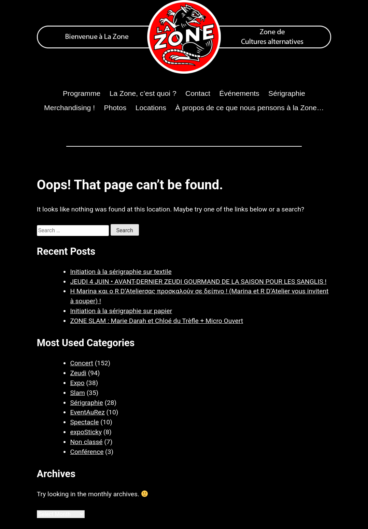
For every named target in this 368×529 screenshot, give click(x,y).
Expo (77, 383)
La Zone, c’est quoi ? (143, 93)
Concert (81, 363)
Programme (81, 93)
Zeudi (78, 373)
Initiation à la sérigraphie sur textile (120, 272)
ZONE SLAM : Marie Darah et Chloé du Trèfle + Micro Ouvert (156, 321)
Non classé (86, 442)
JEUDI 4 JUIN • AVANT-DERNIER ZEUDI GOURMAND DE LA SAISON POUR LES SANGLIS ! (198, 281)
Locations (151, 108)
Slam (77, 393)
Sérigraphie (286, 93)
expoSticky (86, 432)
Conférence (86, 452)
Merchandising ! (69, 108)
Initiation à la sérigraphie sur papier (121, 311)
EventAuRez (87, 412)
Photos (115, 108)
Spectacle (84, 422)
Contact (197, 93)
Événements (239, 93)
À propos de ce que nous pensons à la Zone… (249, 108)
